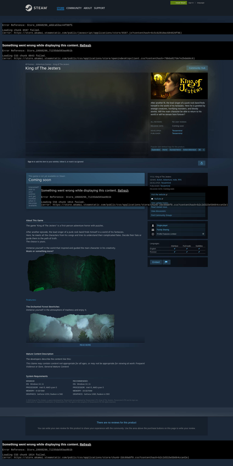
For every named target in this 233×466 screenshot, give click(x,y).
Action (159, 219)
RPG (180, 219)
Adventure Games (43, 68)
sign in (190, 3)
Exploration (156, 153)
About (88, 8)
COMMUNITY (74, 8)
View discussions (158, 251)
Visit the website (159, 234)
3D (199, 153)
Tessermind (177, 134)
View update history (159, 243)
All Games (29, 68)
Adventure (167, 219)
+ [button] (203, 153)
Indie (175, 219)
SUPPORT (99, 8)
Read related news (159, 247)
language (200, 3)
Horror (165, 153)
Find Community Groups (161, 255)
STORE (60, 8)
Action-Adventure (189, 153)
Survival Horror (175, 153)
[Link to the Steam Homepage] (38, 10)
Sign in (30, 165)
